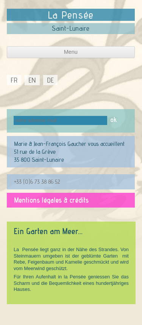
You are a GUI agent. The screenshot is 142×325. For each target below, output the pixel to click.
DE (50, 80)
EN (32, 80)
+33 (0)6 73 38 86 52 (37, 181)
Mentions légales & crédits (51, 200)
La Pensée (71, 15)
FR (14, 80)
